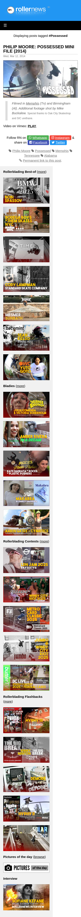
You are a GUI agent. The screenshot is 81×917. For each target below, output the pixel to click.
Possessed (43, 151)
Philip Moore (21, 151)
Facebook (40, 142)
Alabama (50, 155)
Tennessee (32, 155)
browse (39, 857)
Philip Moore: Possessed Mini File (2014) (38, 48)
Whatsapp (39, 137)
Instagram (62, 137)
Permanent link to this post (42, 160)
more (41, 171)
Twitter (60, 142)
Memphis (32, 103)
